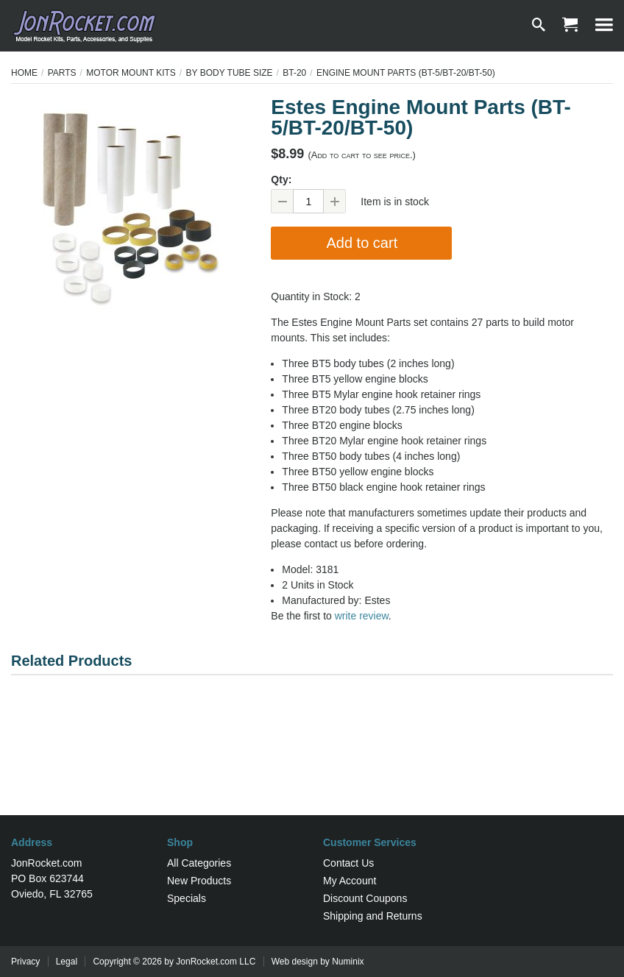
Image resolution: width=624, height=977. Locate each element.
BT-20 (294, 73)
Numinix (348, 961)
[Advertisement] (312, 767)
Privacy (25, 961)
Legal (66, 961)
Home (24, 73)
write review (362, 616)
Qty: (281, 179)
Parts (62, 73)
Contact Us (348, 863)
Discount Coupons (365, 898)
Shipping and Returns (372, 916)
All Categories (199, 863)
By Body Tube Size (229, 73)
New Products (199, 881)
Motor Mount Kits (131, 73)
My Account (349, 881)
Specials (186, 898)
